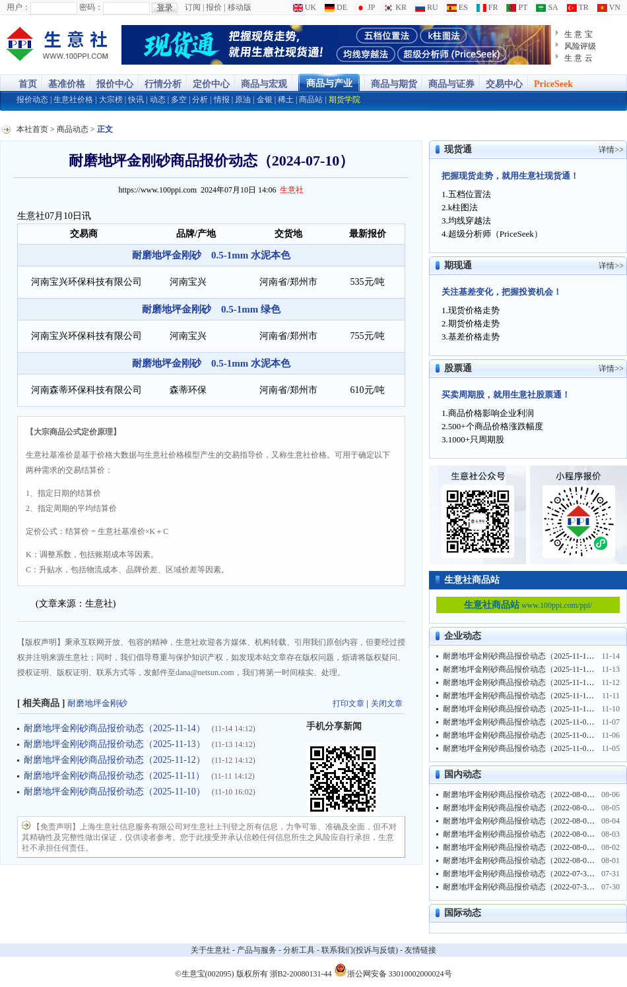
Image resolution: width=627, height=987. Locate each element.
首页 (27, 84)
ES (457, 7)
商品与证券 (451, 84)
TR (578, 7)
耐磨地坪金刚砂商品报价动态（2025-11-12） (114, 760)
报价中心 (114, 84)
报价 (214, 7)
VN (608, 7)
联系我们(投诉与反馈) (359, 950)
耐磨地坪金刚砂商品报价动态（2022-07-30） (521, 886)
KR (395, 7)
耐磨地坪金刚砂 (97, 703)
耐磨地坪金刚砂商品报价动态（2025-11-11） (114, 776)
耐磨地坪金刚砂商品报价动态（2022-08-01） (521, 860)
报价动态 (32, 99)
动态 (158, 99)
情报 (222, 99)
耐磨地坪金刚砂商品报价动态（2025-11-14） (114, 728)
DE (336, 7)
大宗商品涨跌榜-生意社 (58, 45)
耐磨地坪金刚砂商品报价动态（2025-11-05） (521, 748)
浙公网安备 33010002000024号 (393, 969)
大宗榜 (111, 99)
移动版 (239, 7)
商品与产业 (329, 83)
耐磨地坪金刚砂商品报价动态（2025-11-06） (521, 735)
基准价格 (66, 84)
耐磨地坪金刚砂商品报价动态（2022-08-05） (521, 807)
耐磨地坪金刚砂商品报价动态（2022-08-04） (521, 820)
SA (547, 7)
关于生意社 (210, 950)
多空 (179, 99)
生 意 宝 (578, 34)
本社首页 (32, 129)
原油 (243, 99)
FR (487, 7)
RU (426, 7)
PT (516, 7)
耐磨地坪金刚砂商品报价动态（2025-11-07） (521, 722)
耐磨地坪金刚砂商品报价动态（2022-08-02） (521, 847)
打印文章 (348, 703)
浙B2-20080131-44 (301, 973)
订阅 (193, 7)
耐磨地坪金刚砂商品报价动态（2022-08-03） (521, 834)
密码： (91, 7)
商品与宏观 (264, 84)
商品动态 (72, 129)
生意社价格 (73, 99)
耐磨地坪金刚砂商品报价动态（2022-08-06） (521, 794)
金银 (265, 99)
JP (365, 7)
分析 (200, 99)
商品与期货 (394, 84)
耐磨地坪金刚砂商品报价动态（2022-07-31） (521, 873)
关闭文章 (387, 703)
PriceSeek (553, 84)
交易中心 (504, 84)
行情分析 (163, 84)
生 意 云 (578, 58)
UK (304, 7)
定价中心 (211, 84)
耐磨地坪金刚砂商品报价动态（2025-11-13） (114, 744)
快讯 (136, 99)
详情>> (611, 149)
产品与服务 (257, 950)
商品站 (311, 99)
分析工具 (299, 950)
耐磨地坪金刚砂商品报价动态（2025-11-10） (114, 791)
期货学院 (344, 99)
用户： (18, 7)
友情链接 (420, 950)
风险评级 (580, 46)
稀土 (286, 99)
